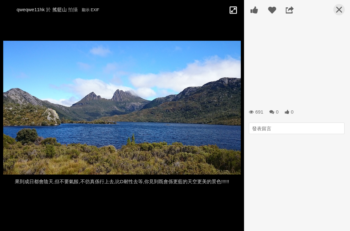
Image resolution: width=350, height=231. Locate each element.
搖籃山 (59, 9)
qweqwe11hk (31, 9)
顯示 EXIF (90, 10)
